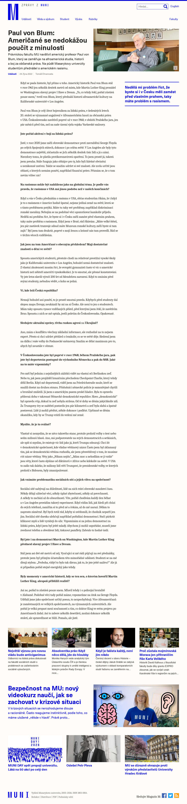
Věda (45, 19)
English (174, 6)
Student (64, 19)
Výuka (78, 19)
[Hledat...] (152, 6)
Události (26, 19)
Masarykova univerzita (50, 793)
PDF (55, 797)
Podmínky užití (65, 797)
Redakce (35, 797)
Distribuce (46, 797)
